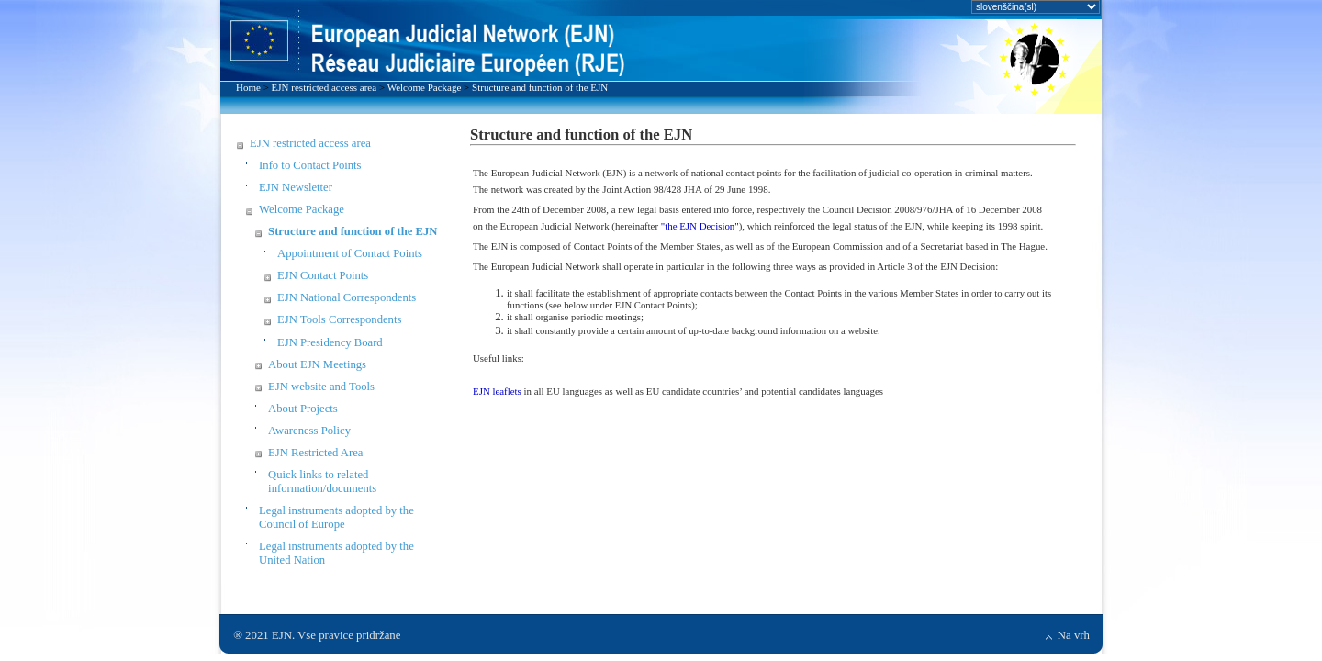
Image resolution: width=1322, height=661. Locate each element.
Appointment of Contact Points (349, 253)
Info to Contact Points (310, 165)
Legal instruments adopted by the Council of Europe (336, 517)
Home (248, 87)
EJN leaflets (497, 391)
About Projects (303, 408)
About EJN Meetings (317, 364)
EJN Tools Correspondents (339, 319)
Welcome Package (424, 87)
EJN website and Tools (321, 386)
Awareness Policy (309, 430)
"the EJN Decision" (700, 225)
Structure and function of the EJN (540, 87)
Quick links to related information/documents (322, 481)
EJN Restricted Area (315, 452)
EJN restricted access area (324, 87)
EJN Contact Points (322, 275)
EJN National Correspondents (346, 297)
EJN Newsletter (295, 187)
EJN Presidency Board (330, 342)
